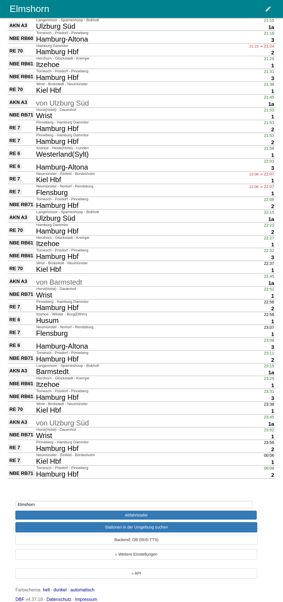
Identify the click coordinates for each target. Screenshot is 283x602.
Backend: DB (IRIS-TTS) (137, 539)
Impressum (86, 599)
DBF (19, 599)
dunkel (59, 589)
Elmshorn (29, 9)
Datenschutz (58, 599)
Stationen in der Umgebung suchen (136, 527)
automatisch (82, 589)
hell (46, 589)
